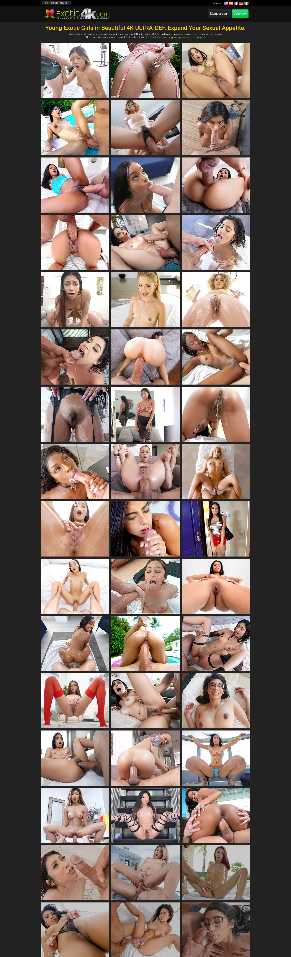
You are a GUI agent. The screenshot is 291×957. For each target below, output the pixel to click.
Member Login (219, 13)
